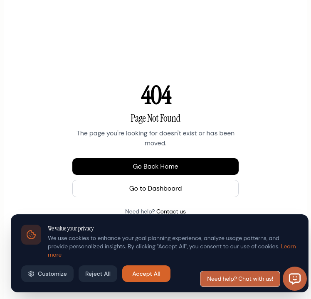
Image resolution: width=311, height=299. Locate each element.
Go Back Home (155, 166)
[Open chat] (295, 279)
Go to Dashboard (155, 188)
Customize (47, 273)
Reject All (98, 273)
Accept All (146, 273)
